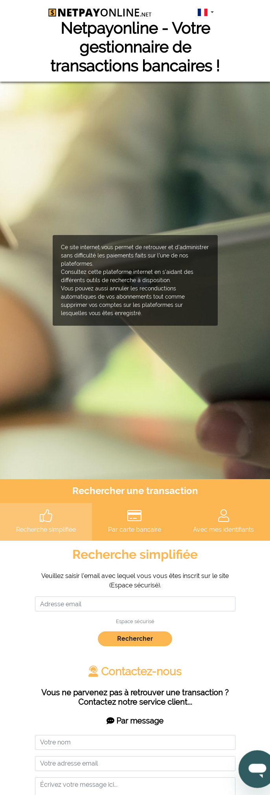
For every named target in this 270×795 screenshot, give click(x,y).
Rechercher (135, 638)
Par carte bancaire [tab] (134, 521)
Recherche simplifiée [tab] (46, 521)
